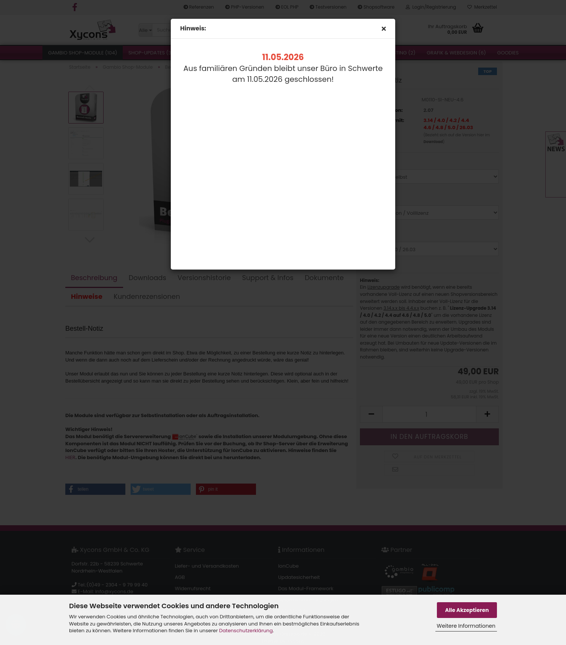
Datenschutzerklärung (246, 630)
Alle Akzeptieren (467, 610)
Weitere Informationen (466, 626)
